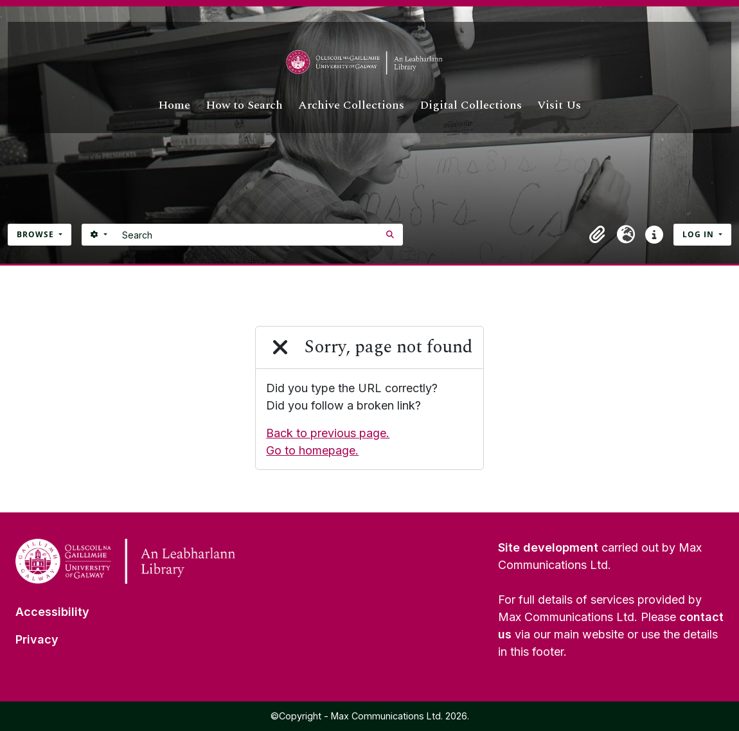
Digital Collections (471, 105)
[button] (597, 235)
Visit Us (559, 105)
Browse (37, 234)
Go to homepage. (312, 450)
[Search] (247, 235)
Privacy (36, 639)
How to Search (244, 105)
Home (174, 105)
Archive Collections (351, 105)
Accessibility (52, 611)
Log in (699, 234)
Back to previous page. (327, 433)
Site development (548, 547)
